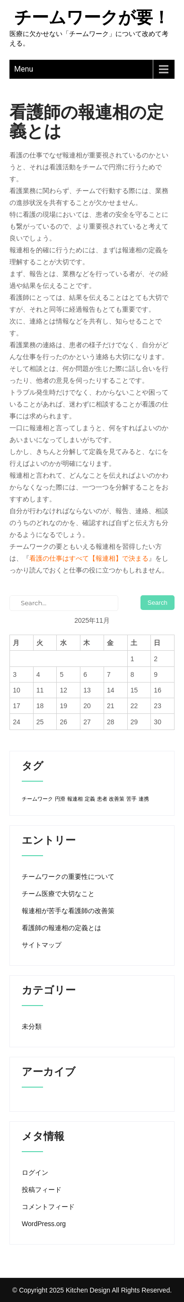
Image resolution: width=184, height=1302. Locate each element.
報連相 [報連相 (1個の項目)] (75, 799)
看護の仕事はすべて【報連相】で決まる (89, 558)
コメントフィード (48, 1206)
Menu (23, 69)
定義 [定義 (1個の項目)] (90, 799)
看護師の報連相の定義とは (61, 928)
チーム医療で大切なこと (58, 893)
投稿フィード (41, 1189)
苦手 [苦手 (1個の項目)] (131, 799)
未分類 (32, 1026)
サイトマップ (41, 945)
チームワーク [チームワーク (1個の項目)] (37, 799)
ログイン (35, 1172)
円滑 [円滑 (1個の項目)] (60, 799)
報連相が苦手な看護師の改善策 (68, 910)
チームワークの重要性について (68, 876)
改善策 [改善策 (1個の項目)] (116, 799)
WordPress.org (44, 1224)
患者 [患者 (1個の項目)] (102, 799)
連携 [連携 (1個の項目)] (144, 799)
